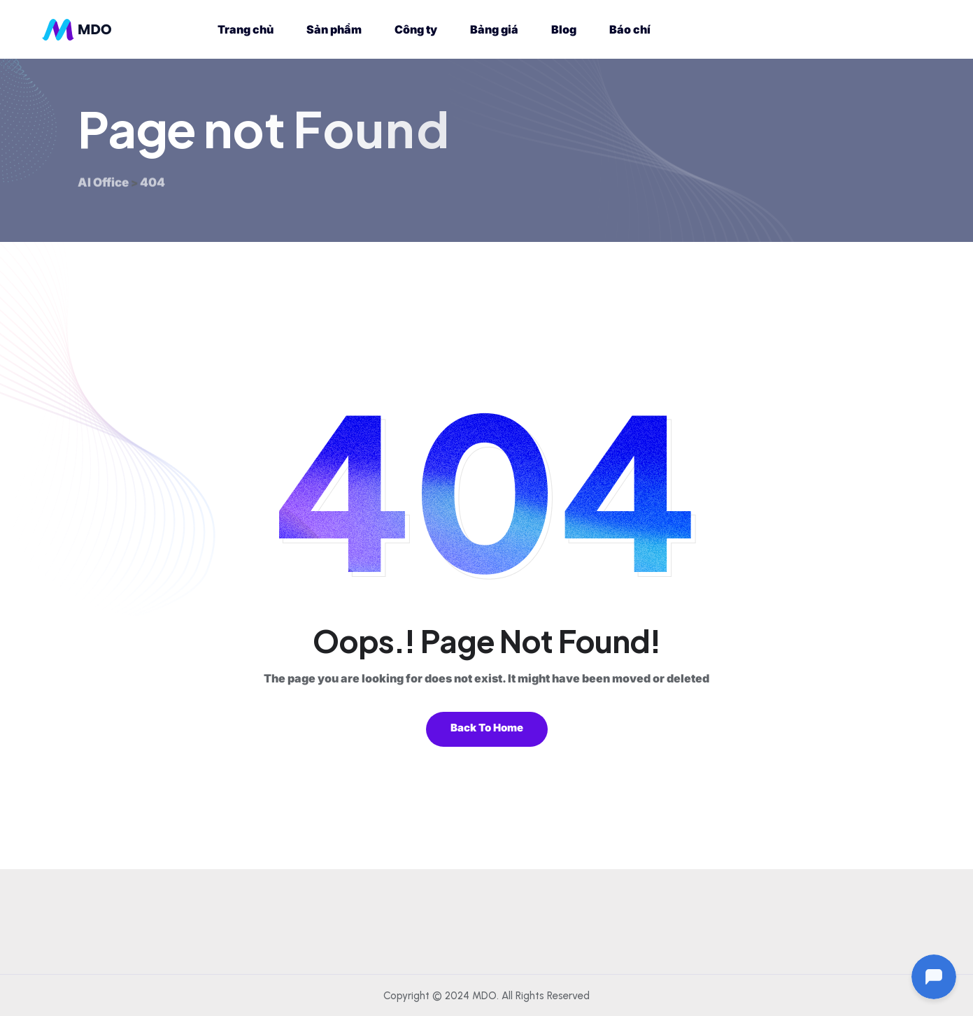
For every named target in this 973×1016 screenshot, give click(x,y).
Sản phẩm (334, 29)
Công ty (416, 29)
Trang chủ (246, 29)
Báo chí (630, 29)
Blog (563, 29)
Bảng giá (494, 29)
